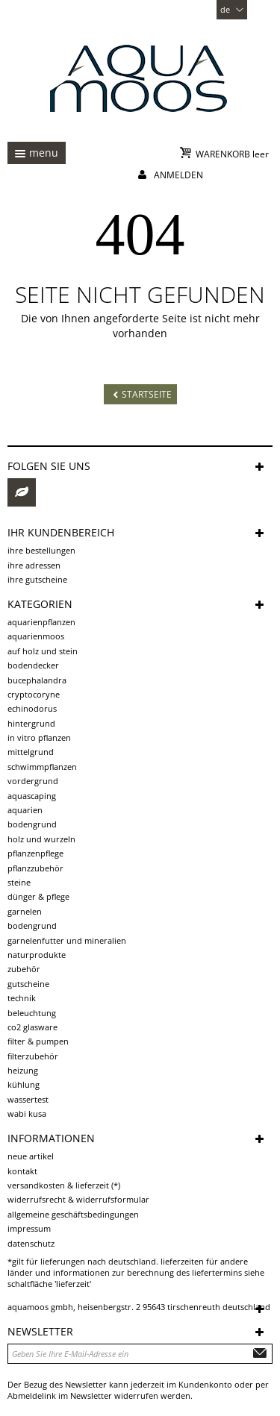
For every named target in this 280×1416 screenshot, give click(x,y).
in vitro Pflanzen (39, 737)
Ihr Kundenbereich (60, 532)
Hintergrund (31, 723)
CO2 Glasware (32, 1027)
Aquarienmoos (35, 636)
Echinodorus (32, 708)
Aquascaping (31, 795)
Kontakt (22, 1171)
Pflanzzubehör (35, 868)
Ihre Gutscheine (37, 579)
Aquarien (25, 809)
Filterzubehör (32, 1056)
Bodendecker (33, 665)
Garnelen (24, 911)
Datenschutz (31, 1243)
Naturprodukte (36, 954)
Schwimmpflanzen (42, 766)
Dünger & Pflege (38, 896)
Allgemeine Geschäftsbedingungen (73, 1214)
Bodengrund (32, 824)
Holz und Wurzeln (41, 839)
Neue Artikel (30, 1156)
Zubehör (23, 968)
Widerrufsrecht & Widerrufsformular (78, 1199)
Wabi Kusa (26, 1113)
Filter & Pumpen (38, 1041)
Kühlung (23, 1084)
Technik (21, 997)
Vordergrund (32, 780)
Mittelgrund (30, 751)
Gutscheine (28, 983)
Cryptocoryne (33, 694)
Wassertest (28, 1099)
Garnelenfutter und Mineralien (66, 940)
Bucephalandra (36, 680)
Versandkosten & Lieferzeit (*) (63, 1185)
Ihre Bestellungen (41, 550)
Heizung (22, 1070)
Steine (19, 882)
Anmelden (178, 175)
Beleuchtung (31, 1012)
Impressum (29, 1228)
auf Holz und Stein (42, 651)
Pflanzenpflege (35, 853)
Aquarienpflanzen (41, 621)
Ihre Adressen (33, 565)
